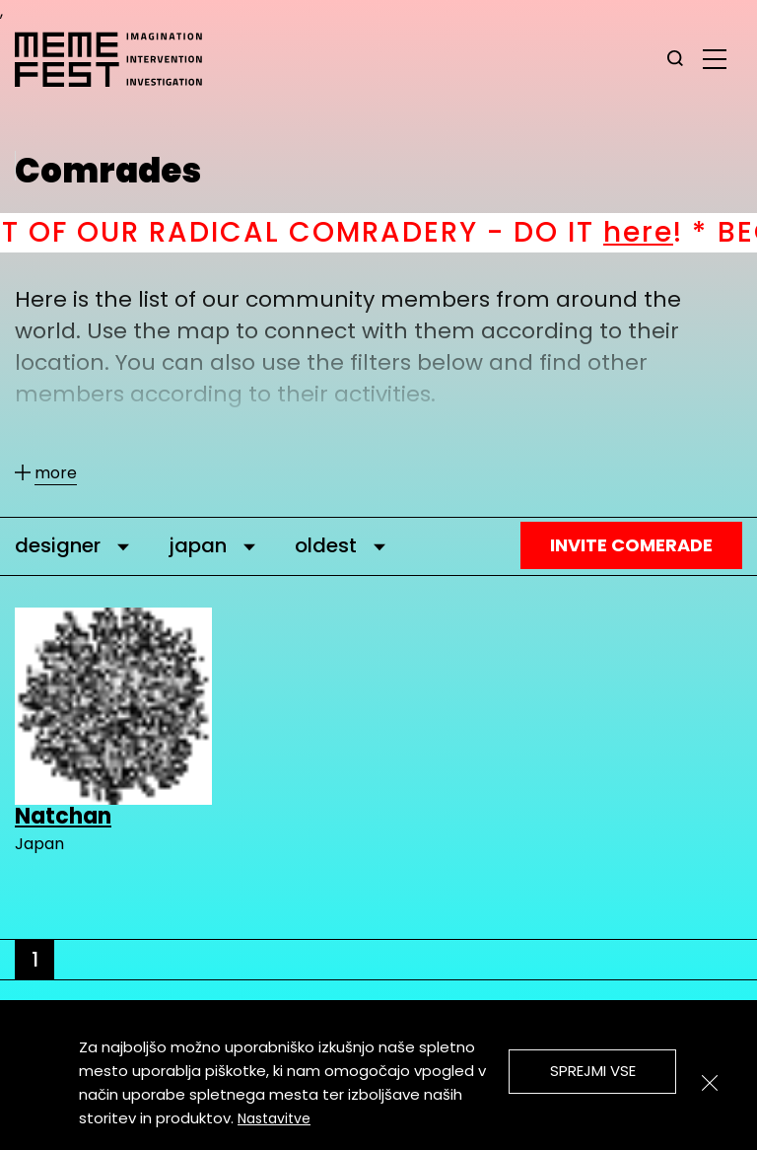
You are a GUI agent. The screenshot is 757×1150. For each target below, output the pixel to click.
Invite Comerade (631, 545)
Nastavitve (274, 1118)
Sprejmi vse (593, 1070)
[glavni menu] (714, 58)
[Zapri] (709, 1083)
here (662, 232)
